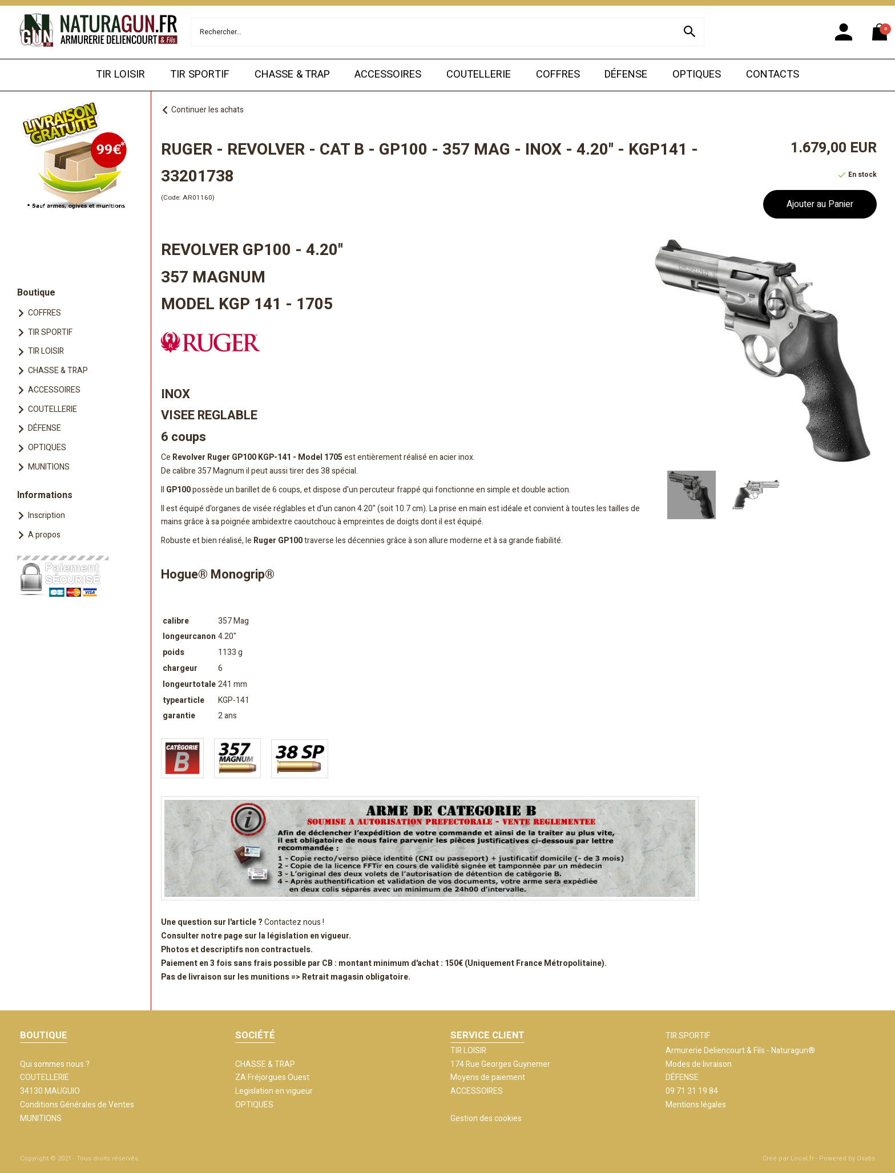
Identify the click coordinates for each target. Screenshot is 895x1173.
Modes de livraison (699, 1064)
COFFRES (558, 74)
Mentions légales (696, 1105)
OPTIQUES (696, 74)
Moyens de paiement (487, 1077)
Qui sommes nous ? (55, 1064)
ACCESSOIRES (387, 74)
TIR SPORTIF (199, 74)
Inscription (46, 515)
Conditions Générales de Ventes (77, 1105)
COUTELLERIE (478, 74)
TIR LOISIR (120, 74)
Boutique (36, 293)
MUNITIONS (49, 467)
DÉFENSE (625, 74)
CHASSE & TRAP (292, 74)
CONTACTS (772, 74)
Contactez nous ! (294, 922)
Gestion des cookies (486, 1119)
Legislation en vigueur (274, 1091)
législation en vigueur (308, 936)
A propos (44, 535)
